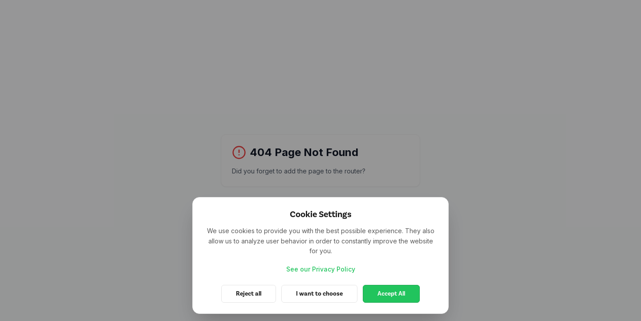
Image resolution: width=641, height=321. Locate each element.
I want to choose (319, 293)
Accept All (391, 293)
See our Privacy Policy (320, 269)
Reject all (248, 293)
